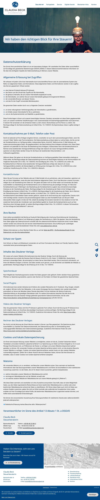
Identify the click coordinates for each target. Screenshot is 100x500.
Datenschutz (53, 487)
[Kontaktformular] (96, 250)
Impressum (46, 487)
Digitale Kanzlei (70, 4)
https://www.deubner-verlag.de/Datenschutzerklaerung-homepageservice (27, 298)
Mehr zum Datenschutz (8, 497)
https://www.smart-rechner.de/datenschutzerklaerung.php (22, 331)
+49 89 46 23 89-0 (29, 424)
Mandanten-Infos (83, 4)
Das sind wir (40, 4)
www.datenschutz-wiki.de (48, 226)
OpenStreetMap (50, 467)
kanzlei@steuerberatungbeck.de (33, 428)
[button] (9, 433)
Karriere (94, 4)
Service (59, 4)
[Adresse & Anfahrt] (96, 255)
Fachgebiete (50, 4)
